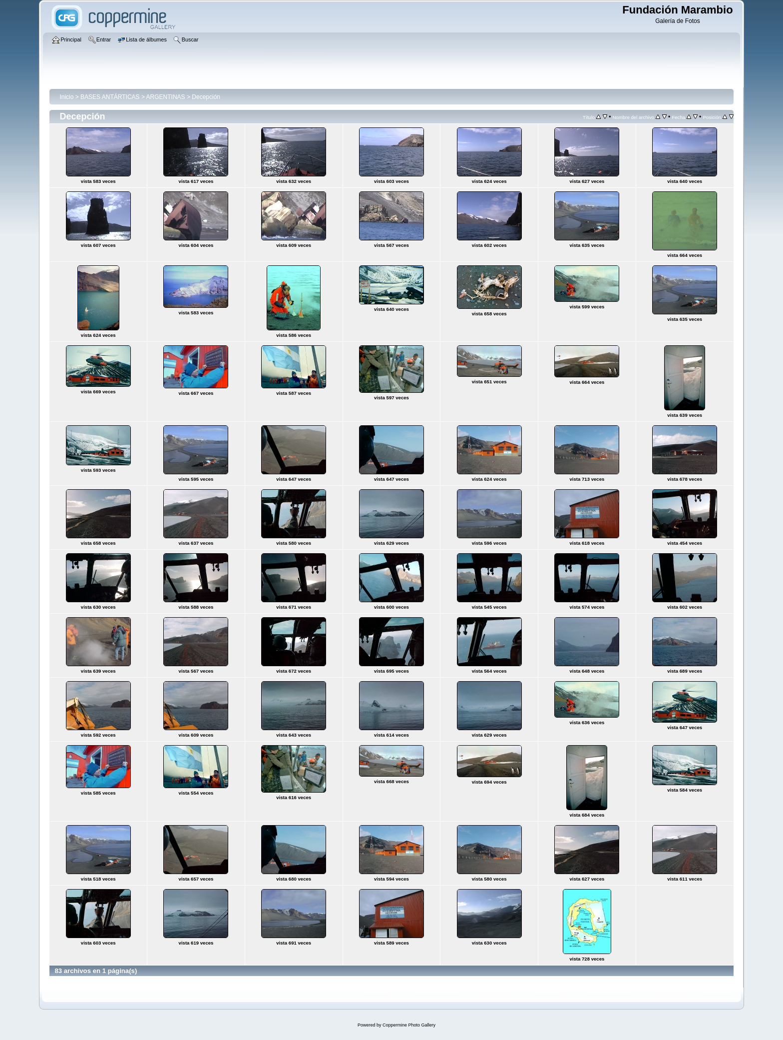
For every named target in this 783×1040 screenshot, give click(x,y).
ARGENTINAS (165, 96)
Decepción (206, 96)
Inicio (66, 96)
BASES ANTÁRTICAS (109, 96)
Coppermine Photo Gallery (409, 1025)
